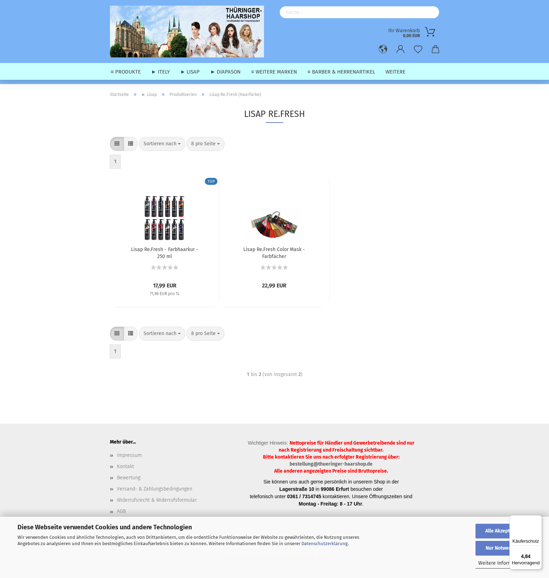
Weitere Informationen (503, 563)
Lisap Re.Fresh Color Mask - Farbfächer (274, 252)
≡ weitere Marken (274, 72)
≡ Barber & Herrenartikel (341, 72)
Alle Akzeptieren (503, 531)
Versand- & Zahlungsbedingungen (154, 489)
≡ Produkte (126, 72)
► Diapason (225, 72)
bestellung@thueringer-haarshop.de (331, 464)
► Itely (160, 72)
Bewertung (128, 478)
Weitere (395, 72)
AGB (121, 511)
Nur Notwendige (503, 548)
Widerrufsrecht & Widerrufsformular (157, 500)
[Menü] (538, 519)
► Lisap (190, 72)
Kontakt (125, 466)
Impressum (129, 455)
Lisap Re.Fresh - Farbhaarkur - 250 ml (164, 252)
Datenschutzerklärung (324, 543)
